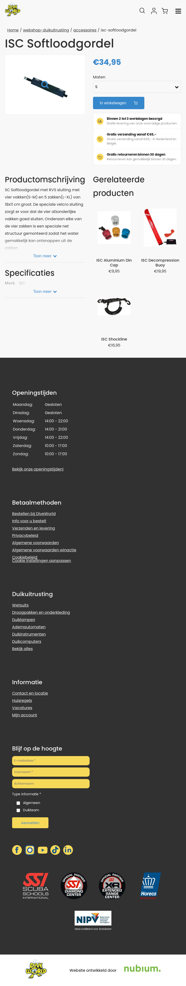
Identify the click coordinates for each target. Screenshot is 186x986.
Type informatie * (26, 794)
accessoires (84, 30)
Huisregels (22, 700)
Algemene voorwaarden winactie (44, 550)
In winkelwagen (119, 103)
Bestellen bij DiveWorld (34, 513)
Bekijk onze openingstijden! (38, 469)
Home (13, 30)
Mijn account (24, 715)
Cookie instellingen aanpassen (41, 560)
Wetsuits (20, 605)
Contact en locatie (30, 693)
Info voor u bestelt (29, 521)
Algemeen (31, 802)
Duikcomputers (26, 641)
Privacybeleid (25, 535)
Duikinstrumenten (29, 634)
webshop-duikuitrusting (46, 30)
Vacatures (22, 708)
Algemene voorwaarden (35, 543)
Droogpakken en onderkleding (41, 612)
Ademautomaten (29, 627)
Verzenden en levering (33, 528)
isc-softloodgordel (118, 30)
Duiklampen (23, 619)
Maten (99, 77)
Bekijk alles (22, 649)
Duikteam (31, 810)
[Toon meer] (45, 255)
